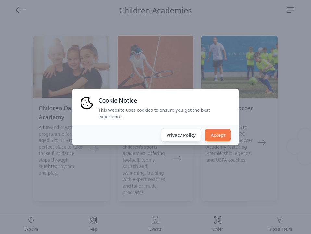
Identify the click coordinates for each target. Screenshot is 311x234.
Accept (218, 135)
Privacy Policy (181, 135)
